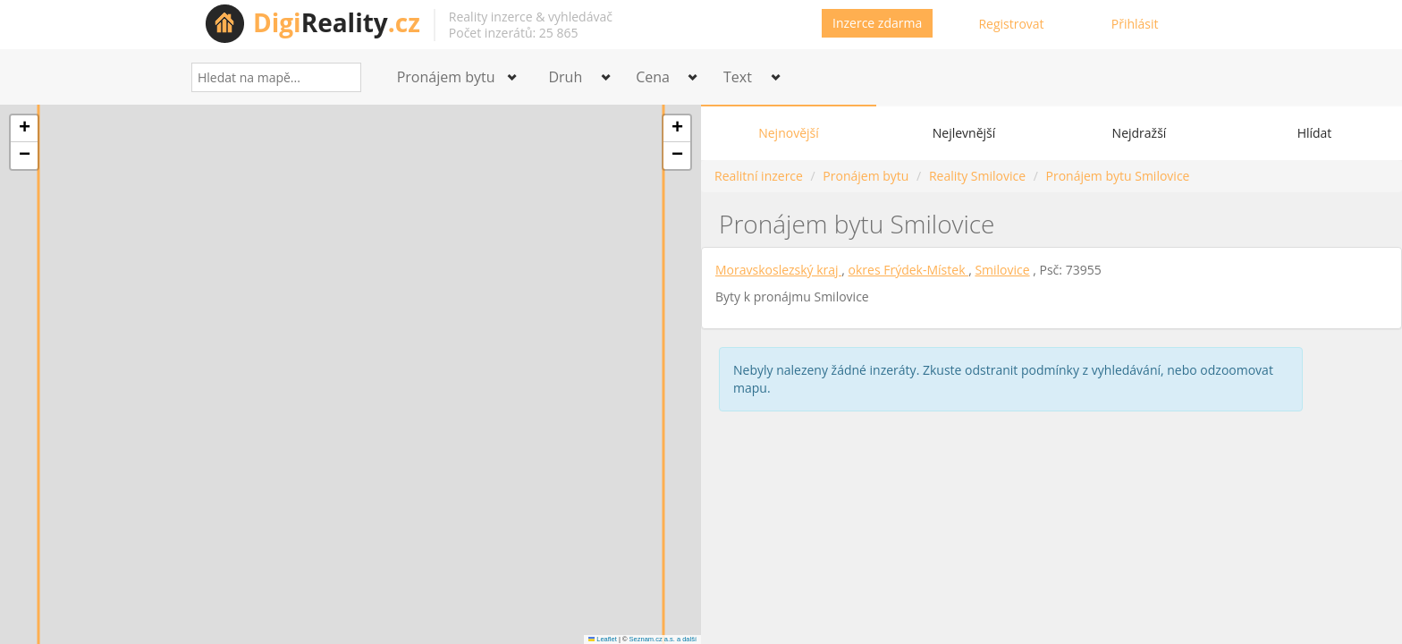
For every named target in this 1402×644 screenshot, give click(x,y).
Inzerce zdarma (877, 22)
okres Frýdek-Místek (909, 269)
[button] (24, 128)
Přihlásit (1135, 23)
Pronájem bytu (865, 175)
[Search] (341, 77)
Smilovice (1002, 269)
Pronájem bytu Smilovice (1118, 175)
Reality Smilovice (977, 175)
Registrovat (1010, 23)
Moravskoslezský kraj (778, 269)
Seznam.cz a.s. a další (663, 639)
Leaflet (602, 639)
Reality (336, 22)
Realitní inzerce (758, 175)
